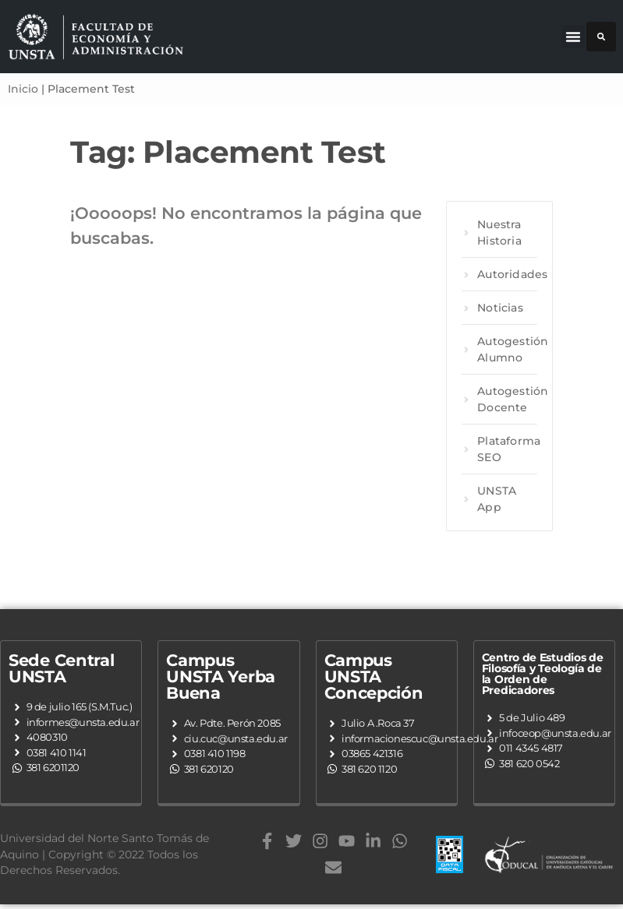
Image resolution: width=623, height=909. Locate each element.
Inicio (23, 89)
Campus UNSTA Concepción (373, 676)
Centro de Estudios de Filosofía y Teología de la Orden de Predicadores (543, 673)
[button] (573, 36)
